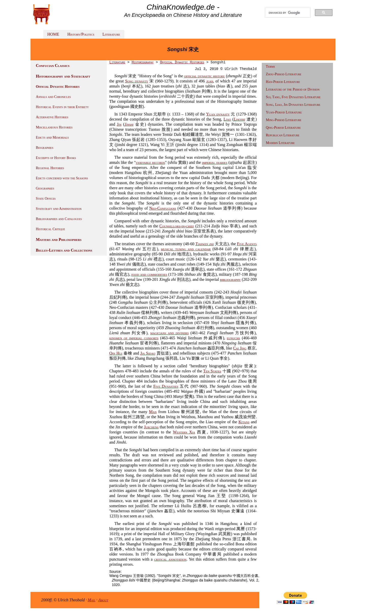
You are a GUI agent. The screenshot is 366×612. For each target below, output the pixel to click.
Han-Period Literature (283, 82)
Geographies (45, 188)
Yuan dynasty (218, 114)
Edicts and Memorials (52, 137)
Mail (91, 600)
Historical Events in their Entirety (62, 107)
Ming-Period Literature (283, 120)
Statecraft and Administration (59, 209)
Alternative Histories (52, 117)
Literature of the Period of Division (292, 89)
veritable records (150, 162)
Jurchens (151, 427)
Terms (270, 66)
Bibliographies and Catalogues (59, 219)
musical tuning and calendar (186, 249)
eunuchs (233, 338)
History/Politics (80, 34)
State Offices (46, 198)
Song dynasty (136, 81)
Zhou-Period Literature (283, 74)
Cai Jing (239, 348)
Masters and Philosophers (59, 239)
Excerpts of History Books (56, 158)
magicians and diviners (169, 333)
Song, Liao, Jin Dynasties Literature (293, 105)
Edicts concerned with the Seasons (62, 178)
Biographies (44, 148)
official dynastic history (204, 76)
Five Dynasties (165, 386)
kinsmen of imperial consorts (133, 338)
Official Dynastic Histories (58, 87)
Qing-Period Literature (283, 127)
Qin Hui (115, 353)
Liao (227, 119)
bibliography (230, 279)
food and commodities (149, 274)
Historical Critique (50, 229)
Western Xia (184, 432)
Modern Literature (280, 143)
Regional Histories (50, 168)
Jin (119, 124)
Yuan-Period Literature (284, 112)
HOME (53, 34)
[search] (288, 12)
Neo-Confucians (162, 208)
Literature (111, 34)
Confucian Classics (52, 65)
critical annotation (170, 559)
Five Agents (247, 244)
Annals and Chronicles (53, 97)
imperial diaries (214, 162)
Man (153, 412)
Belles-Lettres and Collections (64, 250)
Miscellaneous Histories (54, 127)
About (103, 600)
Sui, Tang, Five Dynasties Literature (293, 97)
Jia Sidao (147, 353)
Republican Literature (282, 135)
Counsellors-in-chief (176, 226)
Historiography (143, 62)
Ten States (212, 371)
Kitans (243, 422)
